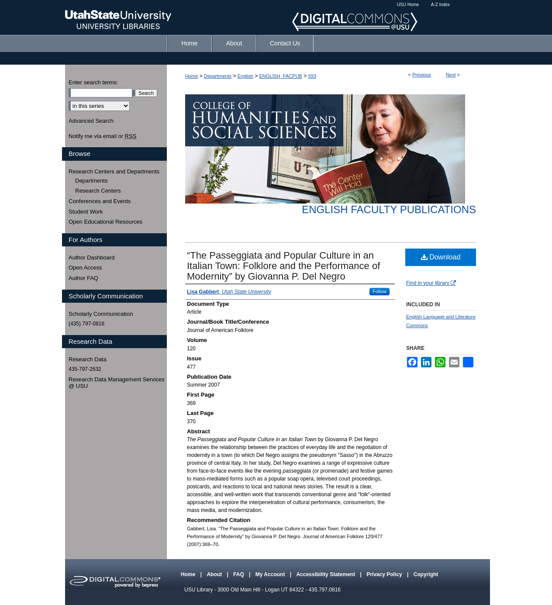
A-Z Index (440, 4)
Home (191, 76)
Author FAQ (83, 278)
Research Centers (98, 190)
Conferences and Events (100, 201)
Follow (379, 291)
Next (451, 74)
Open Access (85, 267)
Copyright (426, 574)
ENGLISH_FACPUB (280, 76)
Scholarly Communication (101, 314)
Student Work (86, 211)
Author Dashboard (92, 257)
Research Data (88, 359)
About (215, 574)
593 (312, 76)
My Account (270, 574)
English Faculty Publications (389, 209)
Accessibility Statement (326, 574)
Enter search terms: (93, 82)
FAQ (239, 574)
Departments (217, 76)
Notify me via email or (102, 136)
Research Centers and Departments (114, 171)
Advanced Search (91, 121)
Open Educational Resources (105, 221)
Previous (421, 74)
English (245, 76)
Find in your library (431, 283)
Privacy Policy (385, 574)
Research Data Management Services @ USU (117, 383)
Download (441, 257)
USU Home (408, 4)
